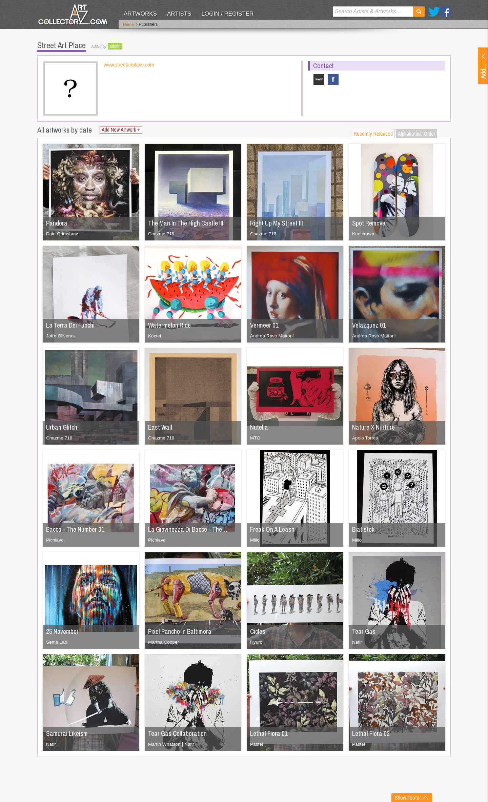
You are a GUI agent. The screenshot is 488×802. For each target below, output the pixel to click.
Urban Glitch (62, 426)
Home (128, 24)
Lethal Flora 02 (371, 733)
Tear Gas (364, 630)
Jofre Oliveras (60, 335)
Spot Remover (371, 222)
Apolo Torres (365, 437)
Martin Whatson (164, 743)
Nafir (357, 641)
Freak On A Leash (273, 528)
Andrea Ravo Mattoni (272, 335)
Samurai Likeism (67, 733)
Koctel (154, 335)
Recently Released (373, 133)
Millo (255, 539)
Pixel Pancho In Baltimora (181, 630)
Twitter (434, 12)
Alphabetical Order (416, 133)
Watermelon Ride (170, 324)
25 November (63, 630)
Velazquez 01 (369, 324)
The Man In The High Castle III (187, 222)
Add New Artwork (121, 129)
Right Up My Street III (277, 222)
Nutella (259, 426)
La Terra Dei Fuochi (71, 324)
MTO (255, 437)
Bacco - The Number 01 (76, 528)
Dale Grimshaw (62, 233)
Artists (179, 14)
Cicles (258, 630)
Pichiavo (55, 539)
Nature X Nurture (374, 426)
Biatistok (363, 528)
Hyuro (256, 641)
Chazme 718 (161, 233)
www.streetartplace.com (129, 64)
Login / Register (227, 14)
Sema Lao (57, 641)
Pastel (256, 743)
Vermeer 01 (265, 324)
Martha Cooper (164, 641)
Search (419, 11)
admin (115, 46)
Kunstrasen (364, 233)
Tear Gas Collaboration (178, 733)
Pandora (57, 222)
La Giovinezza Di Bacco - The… (189, 528)
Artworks (140, 14)
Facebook (446, 12)
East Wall (160, 426)
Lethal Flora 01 (269, 733)
